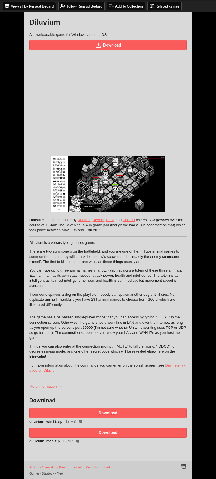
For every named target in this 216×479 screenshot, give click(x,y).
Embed (105, 467)
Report (91, 467)
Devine (98, 220)
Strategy (48, 473)
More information (45, 386)
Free (60, 473)
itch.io (34, 467)
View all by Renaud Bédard (62, 467)
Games (34, 473)
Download (108, 45)
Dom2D (129, 220)
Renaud (84, 220)
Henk (110, 220)
